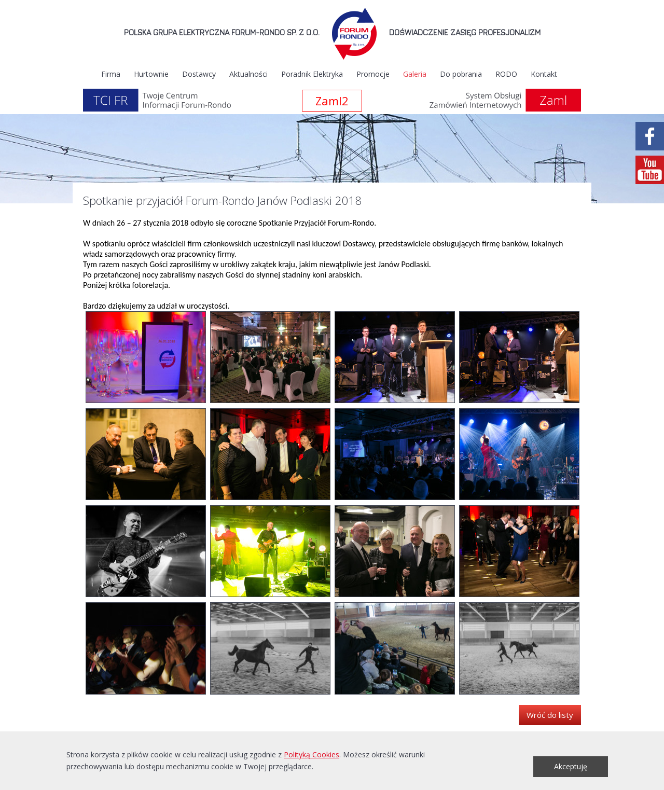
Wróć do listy (550, 715)
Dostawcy (199, 74)
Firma (110, 74)
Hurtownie (151, 74)
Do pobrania (461, 74)
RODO (506, 74)
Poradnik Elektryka (312, 74)
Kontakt (544, 74)
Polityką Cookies (311, 754)
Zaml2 (332, 100)
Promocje (373, 74)
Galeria (414, 74)
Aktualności (248, 74)
